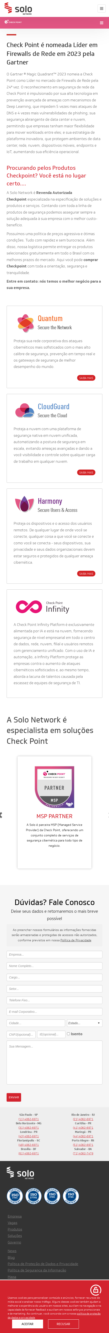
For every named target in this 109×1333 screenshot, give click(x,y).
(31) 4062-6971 (28, 1128)
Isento (76, 1033)
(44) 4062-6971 (83, 1136)
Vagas (12, 1223)
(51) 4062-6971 (83, 1145)
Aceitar (27, 1324)
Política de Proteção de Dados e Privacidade (43, 1264)
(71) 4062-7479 (83, 1153)
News (12, 1251)
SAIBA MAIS (86, 378)
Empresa (15, 1216)
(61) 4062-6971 (28, 1153)
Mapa (12, 1277)
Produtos (15, 1229)
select (98, 1023)
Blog (11, 1257)
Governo (14, 1242)
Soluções (15, 1236)
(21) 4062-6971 (83, 1119)
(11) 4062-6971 (28, 1119)
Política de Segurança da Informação (37, 1270)
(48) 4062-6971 (28, 1145)
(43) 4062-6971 (28, 1136)
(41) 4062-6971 (83, 1128)
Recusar (63, 1324)
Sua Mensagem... (54, 1062)
